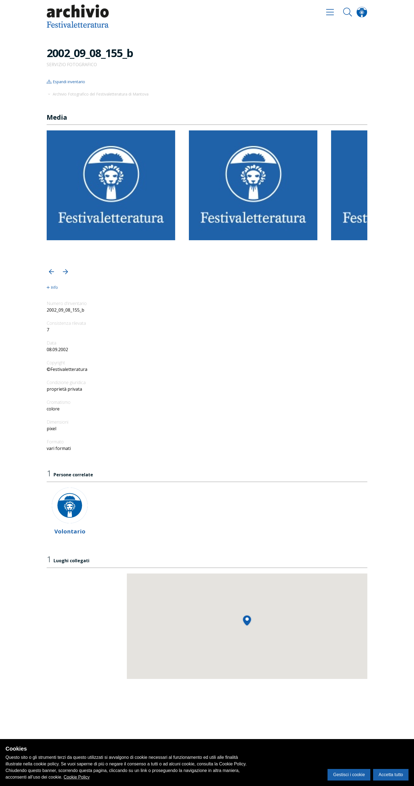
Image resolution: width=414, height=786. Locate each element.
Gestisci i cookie (349, 774)
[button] (51, 272)
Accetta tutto (391, 774)
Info (52, 287)
